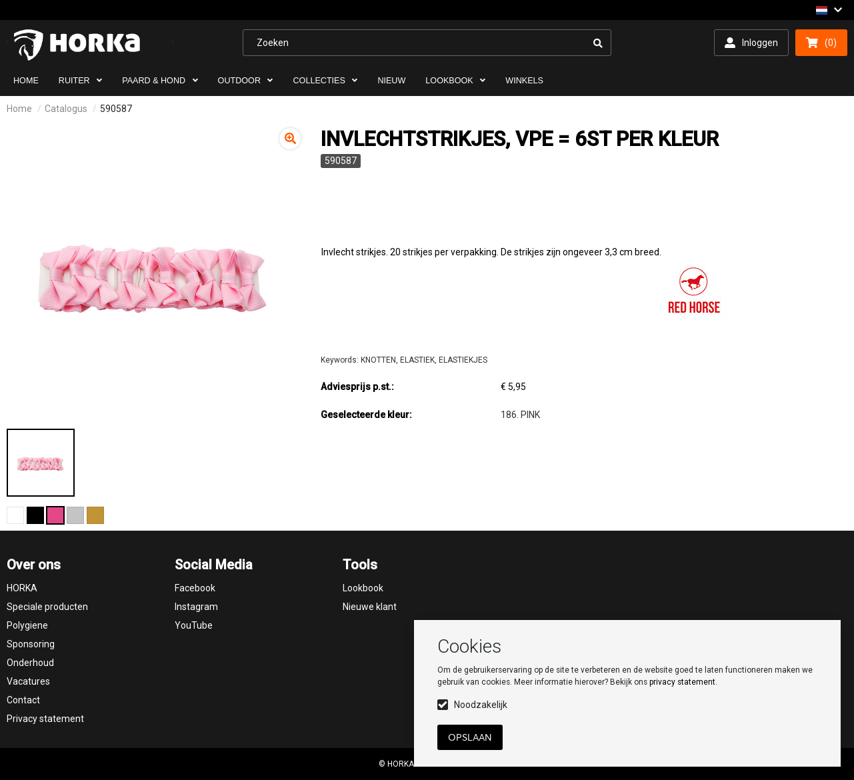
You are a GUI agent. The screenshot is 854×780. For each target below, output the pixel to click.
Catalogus (66, 108)
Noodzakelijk (480, 704)
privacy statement (682, 682)
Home (19, 108)
